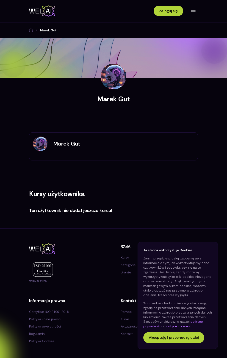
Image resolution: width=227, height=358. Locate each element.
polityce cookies (177, 326)
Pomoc (126, 312)
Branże (126, 272)
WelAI (32, 281)
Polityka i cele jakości (45, 319)
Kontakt (127, 334)
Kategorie (128, 265)
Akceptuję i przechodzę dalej (174, 337)
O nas (125, 319)
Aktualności (129, 326)
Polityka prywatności (45, 326)
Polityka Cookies (41, 341)
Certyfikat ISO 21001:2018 (49, 312)
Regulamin (37, 334)
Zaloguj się (168, 10)
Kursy (125, 258)
